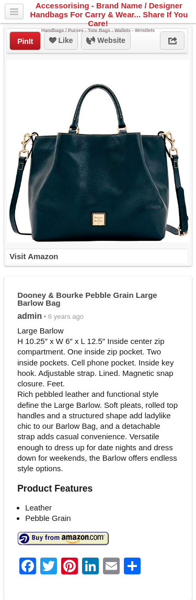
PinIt (25, 41)
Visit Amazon (33, 256)
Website (105, 41)
